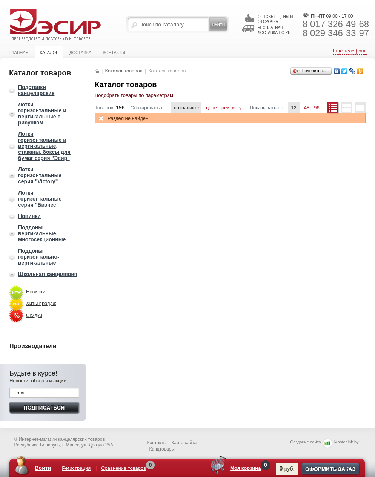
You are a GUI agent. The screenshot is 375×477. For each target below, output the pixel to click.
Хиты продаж (41, 303)
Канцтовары (162, 449)
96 (316, 107)
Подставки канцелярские (36, 90)
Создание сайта (305, 442)
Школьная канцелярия (47, 274)
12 (293, 107)
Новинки (29, 216)
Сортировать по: (149, 107)
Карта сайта (184, 442)
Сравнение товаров (123, 468)
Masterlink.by (346, 442)
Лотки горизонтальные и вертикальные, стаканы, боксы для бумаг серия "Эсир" (44, 146)
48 (306, 107)
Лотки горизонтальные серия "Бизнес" (39, 199)
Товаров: (105, 107)
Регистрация (76, 468)
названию (185, 107)
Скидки (34, 315)
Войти (43, 468)
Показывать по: (266, 107)
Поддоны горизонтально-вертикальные (38, 257)
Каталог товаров (123, 71)
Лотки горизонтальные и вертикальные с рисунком (42, 113)
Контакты (114, 52)
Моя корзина (245, 468)
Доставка (80, 52)
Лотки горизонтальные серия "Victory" (39, 175)
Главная (18, 52)
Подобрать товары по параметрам (134, 95)
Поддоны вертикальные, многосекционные (42, 233)
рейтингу (231, 107)
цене (211, 107)
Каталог (49, 52)
